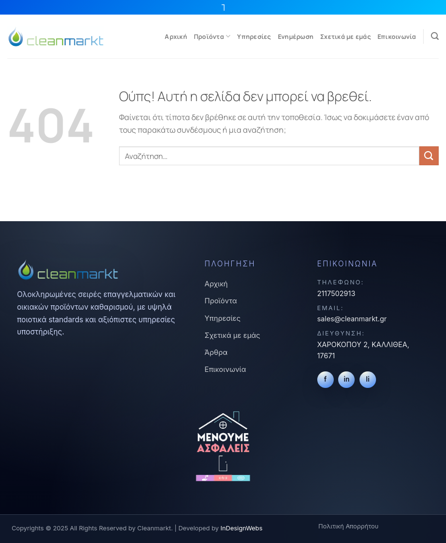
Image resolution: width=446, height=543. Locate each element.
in (346, 379)
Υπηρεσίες (254, 36)
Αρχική (176, 36)
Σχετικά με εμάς (345, 36)
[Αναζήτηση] (435, 36)
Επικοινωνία (396, 36)
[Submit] (429, 155)
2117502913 (336, 293)
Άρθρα (216, 352)
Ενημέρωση (295, 36)
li (367, 379)
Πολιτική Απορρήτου (348, 526)
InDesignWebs (241, 528)
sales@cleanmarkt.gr (352, 319)
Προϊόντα (212, 36)
